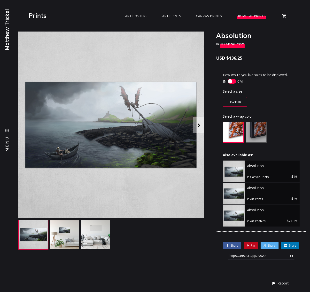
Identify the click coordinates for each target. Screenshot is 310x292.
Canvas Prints (209, 16)
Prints (37, 16)
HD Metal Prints (251, 16)
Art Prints (171, 16)
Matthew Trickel (7, 29)
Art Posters (136, 16)
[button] (280, 283)
